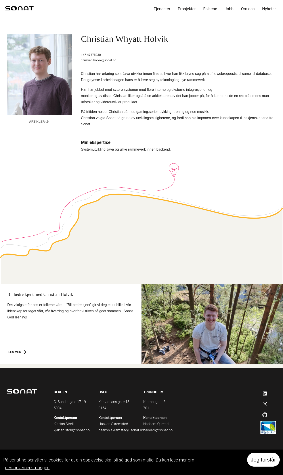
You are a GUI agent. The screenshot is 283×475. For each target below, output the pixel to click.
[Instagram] (264, 404)
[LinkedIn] (264, 393)
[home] (19, 9)
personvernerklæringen (27, 467)
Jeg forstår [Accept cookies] (263, 460)
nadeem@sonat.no (158, 430)
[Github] (264, 414)
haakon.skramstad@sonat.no (121, 430)
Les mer (18, 352)
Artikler (39, 121)
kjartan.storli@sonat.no (72, 430)
